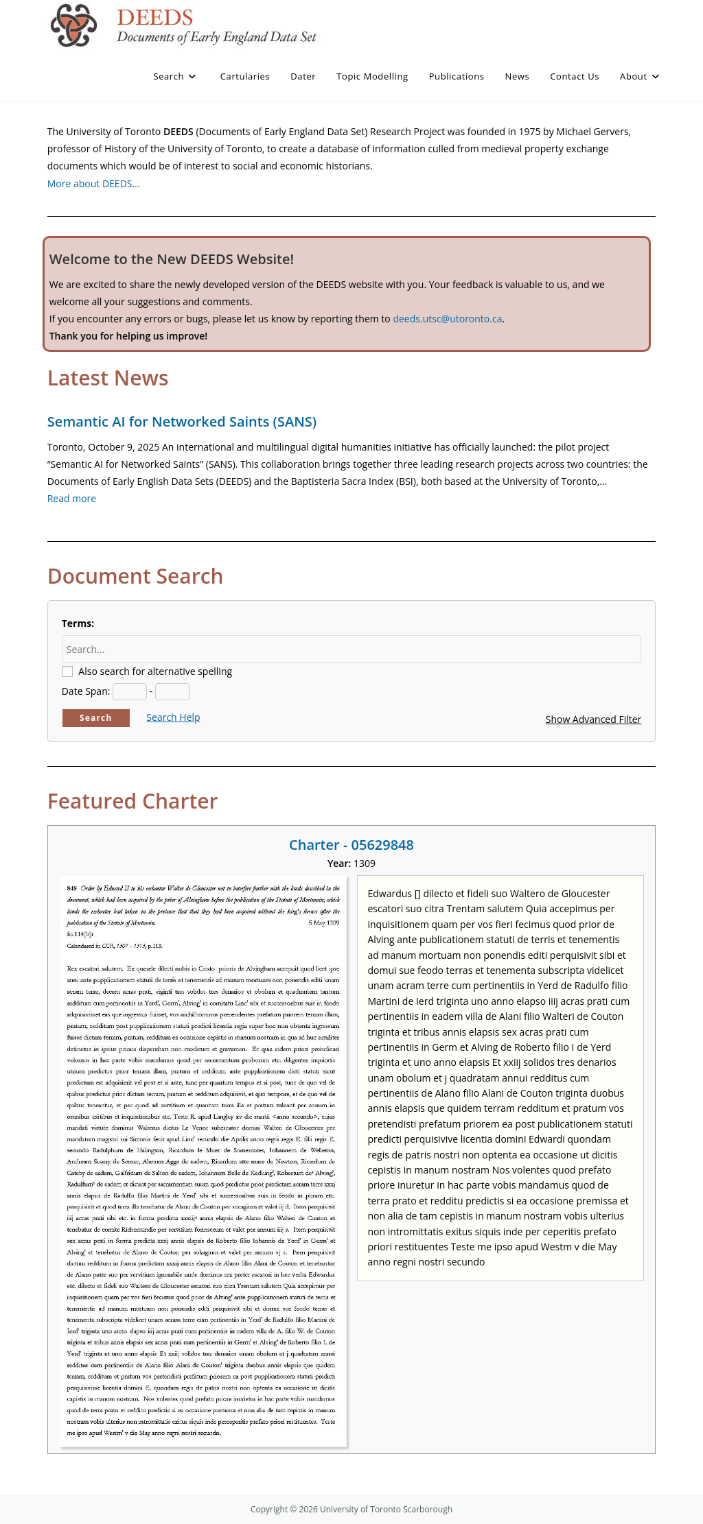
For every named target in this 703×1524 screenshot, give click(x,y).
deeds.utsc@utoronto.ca (447, 318)
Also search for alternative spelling (155, 671)
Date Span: (86, 691)
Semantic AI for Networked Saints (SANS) (181, 421)
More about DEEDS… (93, 183)
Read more (71, 498)
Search (96, 718)
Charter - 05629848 (351, 844)
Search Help (173, 717)
